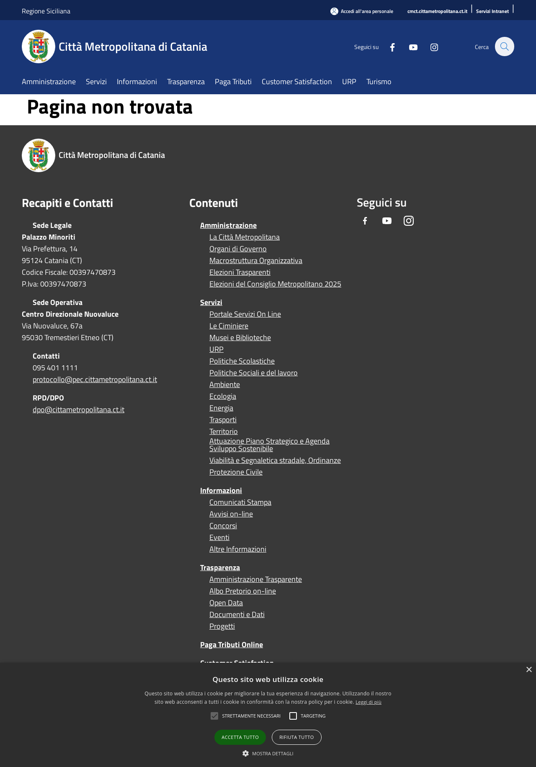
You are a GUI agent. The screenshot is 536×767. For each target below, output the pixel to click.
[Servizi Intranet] (492, 11)
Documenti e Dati (237, 614)
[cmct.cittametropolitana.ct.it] (437, 11)
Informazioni (221, 490)
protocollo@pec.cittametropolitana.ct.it (95, 379)
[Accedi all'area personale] (362, 11)
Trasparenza (220, 567)
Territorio (223, 431)
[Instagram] (429, 46)
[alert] (268, 715)
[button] (251, 716)
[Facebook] (387, 46)
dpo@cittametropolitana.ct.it (78, 409)
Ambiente (224, 384)
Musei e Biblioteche (240, 337)
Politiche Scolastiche (242, 361)
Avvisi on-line (231, 514)
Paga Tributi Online (231, 644)
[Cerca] (504, 46)
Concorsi (223, 525)
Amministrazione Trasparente (255, 579)
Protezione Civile (236, 472)
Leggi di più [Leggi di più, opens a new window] (368, 702)
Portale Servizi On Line (245, 314)
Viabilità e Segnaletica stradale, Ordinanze (275, 460)
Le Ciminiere (228, 326)
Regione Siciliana (46, 11)
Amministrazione (228, 225)
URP (216, 349)
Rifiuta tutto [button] (296, 737)
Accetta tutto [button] (240, 737)
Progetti (222, 626)
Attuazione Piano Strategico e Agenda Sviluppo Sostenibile (269, 444)
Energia (221, 408)
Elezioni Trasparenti (240, 272)
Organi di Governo (238, 249)
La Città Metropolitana (244, 237)
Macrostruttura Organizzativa (255, 260)
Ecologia (222, 396)
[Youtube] (408, 46)
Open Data (226, 603)
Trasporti (223, 420)
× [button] (529, 670)
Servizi (211, 302)
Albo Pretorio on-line (242, 591)
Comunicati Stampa (240, 502)
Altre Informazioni (237, 549)
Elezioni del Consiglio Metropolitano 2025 (275, 284)
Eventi (219, 537)
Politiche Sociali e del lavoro (253, 373)
